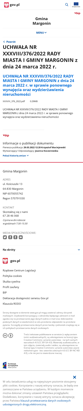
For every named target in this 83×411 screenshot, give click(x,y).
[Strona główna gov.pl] (12, 5)
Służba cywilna (11, 281)
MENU (41, 32)
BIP (5, 292)
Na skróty (9, 249)
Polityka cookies (12, 276)
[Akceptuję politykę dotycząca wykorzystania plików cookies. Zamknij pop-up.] (74, 377)
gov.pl (11, 261)
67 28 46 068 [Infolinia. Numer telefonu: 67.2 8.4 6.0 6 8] (11, 215)
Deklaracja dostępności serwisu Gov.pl (25, 298)
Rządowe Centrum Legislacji (19, 270)
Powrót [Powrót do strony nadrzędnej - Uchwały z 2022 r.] (11, 41)
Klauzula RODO (12, 303)
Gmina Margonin (42, 21)
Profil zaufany (11, 287)
